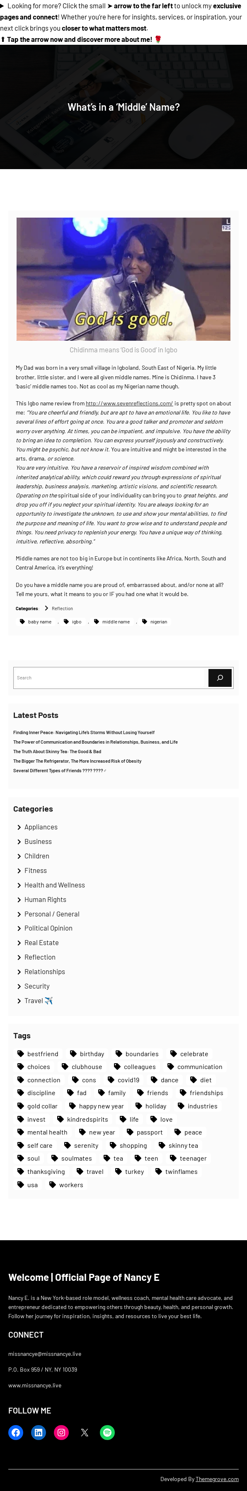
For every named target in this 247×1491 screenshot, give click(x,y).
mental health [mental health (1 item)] (47, 1132)
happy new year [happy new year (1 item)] (101, 1106)
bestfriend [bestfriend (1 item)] (42, 1053)
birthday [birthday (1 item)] (92, 1053)
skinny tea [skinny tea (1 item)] (183, 1145)
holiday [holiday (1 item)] (155, 1106)
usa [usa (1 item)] (32, 1184)
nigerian (158, 621)
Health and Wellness (54, 884)
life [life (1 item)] (134, 1119)
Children (36, 855)
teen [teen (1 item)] (151, 1158)
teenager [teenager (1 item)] (193, 1158)
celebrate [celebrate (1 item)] (194, 1053)
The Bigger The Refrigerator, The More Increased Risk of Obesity (77, 761)
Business (38, 841)
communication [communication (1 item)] (200, 1066)
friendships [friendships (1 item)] (206, 1092)
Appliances (41, 826)
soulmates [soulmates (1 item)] (76, 1158)
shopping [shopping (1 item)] (133, 1145)
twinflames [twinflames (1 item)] (181, 1171)
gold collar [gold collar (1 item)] (42, 1106)
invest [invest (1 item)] (36, 1119)
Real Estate (41, 942)
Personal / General (52, 913)
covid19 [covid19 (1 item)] (128, 1080)
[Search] (220, 678)
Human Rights (45, 899)
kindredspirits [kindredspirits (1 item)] (87, 1119)
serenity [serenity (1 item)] (86, 1145)
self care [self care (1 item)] (40, 1145)
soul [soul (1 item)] (33, 1158)
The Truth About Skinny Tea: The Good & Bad (57, 751)
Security (37, 986)
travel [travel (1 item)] (95, 1171)
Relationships (44, 971)
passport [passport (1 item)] (150, 1132)
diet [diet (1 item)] (206, 1080)
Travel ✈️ (38, 1000)
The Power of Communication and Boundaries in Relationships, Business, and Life (95, 741)
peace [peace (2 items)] (193, 1132)
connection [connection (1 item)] (44, 1080)
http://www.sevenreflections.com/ (129, 403)
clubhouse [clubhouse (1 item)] (87, 1066)
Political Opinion (48, 928)
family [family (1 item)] (117, 1092)
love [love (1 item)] (166, 1119)
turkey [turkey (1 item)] (134, 1171)
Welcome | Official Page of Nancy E (84, 1277)
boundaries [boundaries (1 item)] (142, 1053)
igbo (77, 621)
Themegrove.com (217, 1478)
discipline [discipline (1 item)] (41, 1092)
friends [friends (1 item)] (157, 1092)
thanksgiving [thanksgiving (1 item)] (46, 1171)
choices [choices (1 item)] (38, 1066)
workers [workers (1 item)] (71, 1184)
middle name (116, 621)
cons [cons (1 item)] (89, 1080)
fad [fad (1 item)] (82, 1092)
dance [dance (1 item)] (170, 1080)
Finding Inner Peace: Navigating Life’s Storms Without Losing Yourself (84, 732)
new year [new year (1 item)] (102, 1132)
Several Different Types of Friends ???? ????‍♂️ (60, 770)
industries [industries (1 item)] (203, 1106)
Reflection (62, 608)
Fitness (35, 870)
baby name (39, 621)
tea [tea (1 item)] (118, 1158)
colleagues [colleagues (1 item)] (140, 1066)
